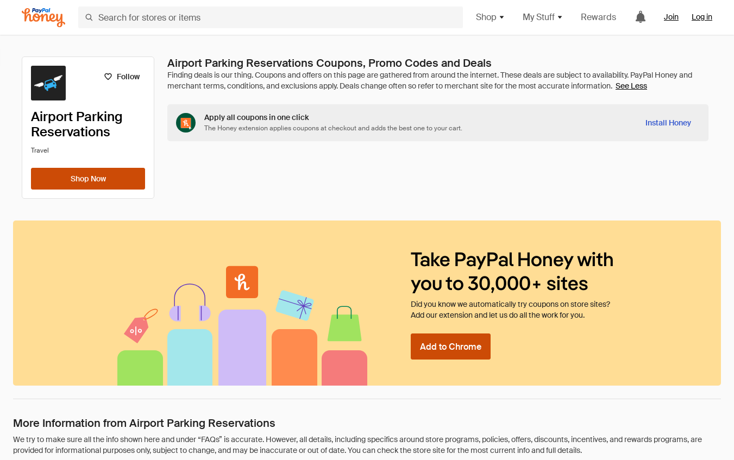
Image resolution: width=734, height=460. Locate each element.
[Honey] (43, 17)
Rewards (598, 17)
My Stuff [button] (543, 17)
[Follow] (121, 76)
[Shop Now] (88, 179)
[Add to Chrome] (451, 346)
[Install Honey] (668, 122)
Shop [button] (490, 17)
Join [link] (671, 17)
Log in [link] (702, 17)
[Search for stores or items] (270, 17)
